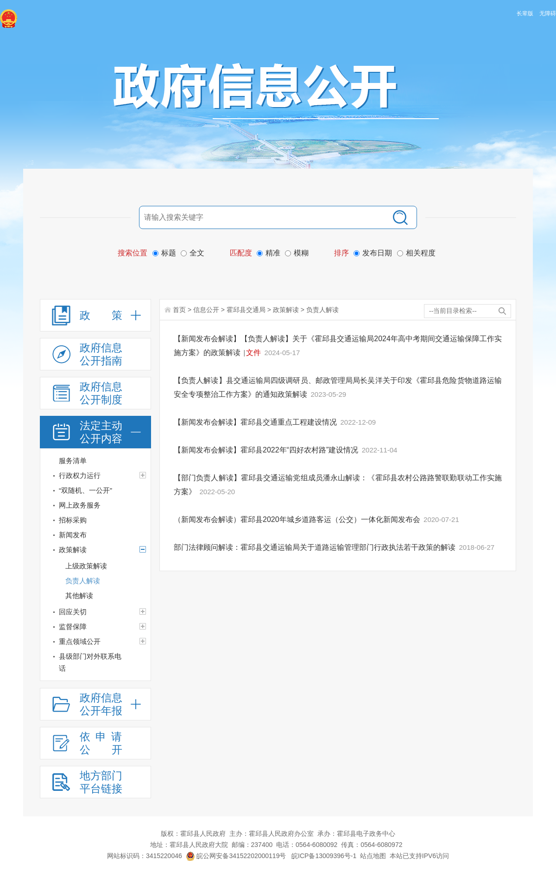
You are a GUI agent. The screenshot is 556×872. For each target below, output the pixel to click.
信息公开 (206, 309)
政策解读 (286, 309)
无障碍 (547, 13)
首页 (179, 309)
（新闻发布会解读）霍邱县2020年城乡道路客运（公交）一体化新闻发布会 (298, 519)
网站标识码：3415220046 (144, 855)
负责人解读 (322, 309)
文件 (253, 352)
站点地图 (373, 855)
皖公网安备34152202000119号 (236, 855)
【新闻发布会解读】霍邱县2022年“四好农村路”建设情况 (267, 450)
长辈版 (525, 13)
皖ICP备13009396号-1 (323, 855)
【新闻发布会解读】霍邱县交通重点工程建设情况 (256, 422)
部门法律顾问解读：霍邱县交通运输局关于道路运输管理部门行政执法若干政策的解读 (315, 547)
